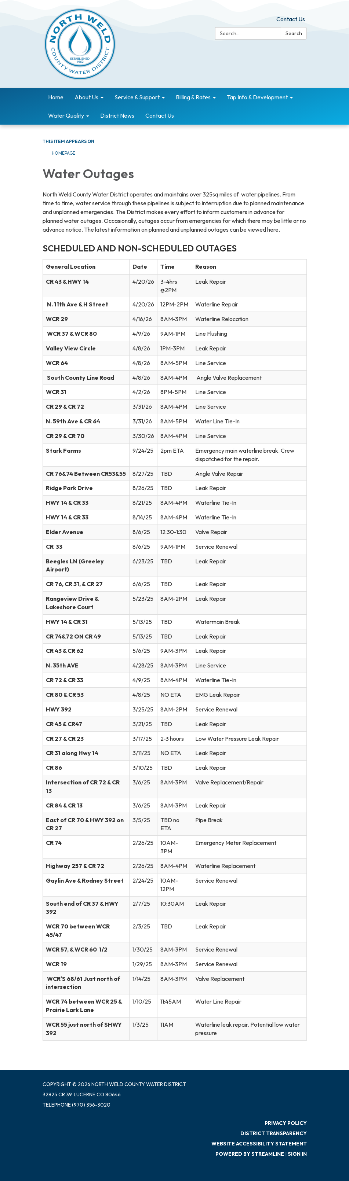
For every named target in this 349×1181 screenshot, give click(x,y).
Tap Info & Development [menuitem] (257, 97)
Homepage (63, 153)
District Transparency (273, 1133)
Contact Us (290, 19)
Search (294, 33)
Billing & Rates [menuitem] (193, 97)
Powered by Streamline (249, 1154)
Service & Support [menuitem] (137, 97)
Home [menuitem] (55, 97)
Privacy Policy (286, 1123)
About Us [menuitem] (86, 97)
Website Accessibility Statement (259, 1143)
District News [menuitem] (117, 115)
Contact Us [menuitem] (159, 115)
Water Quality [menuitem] (66, 115)
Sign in (297, 1154)
